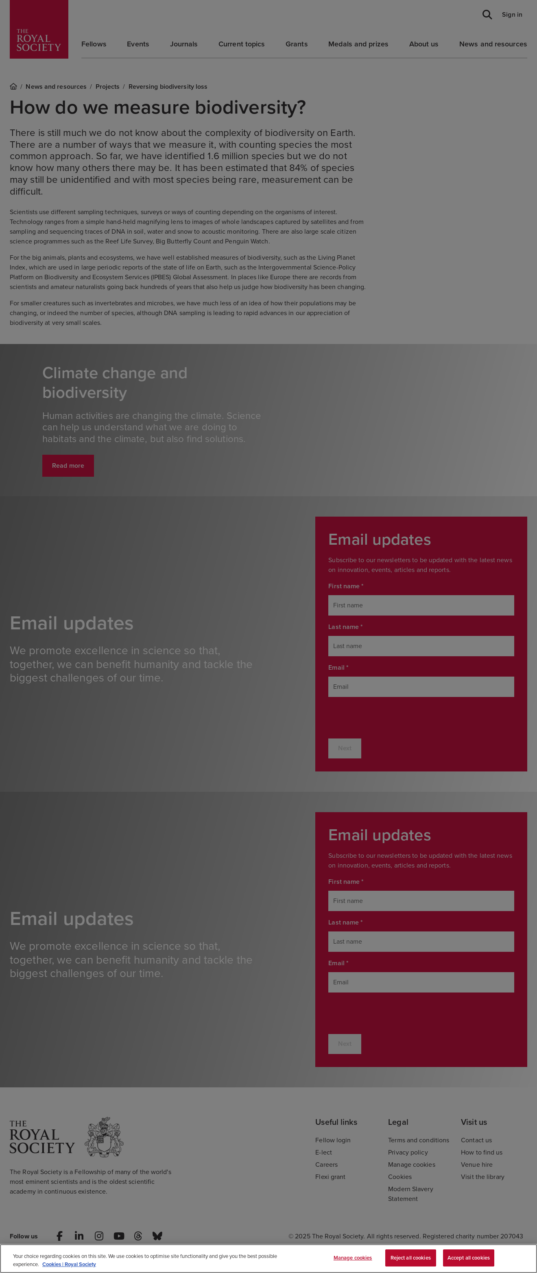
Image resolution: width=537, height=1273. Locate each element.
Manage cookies (353, 1258)
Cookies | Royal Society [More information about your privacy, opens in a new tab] (69, 1264)
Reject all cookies (411, 1258)
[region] (268, 1258)
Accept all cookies (469, 1258)
